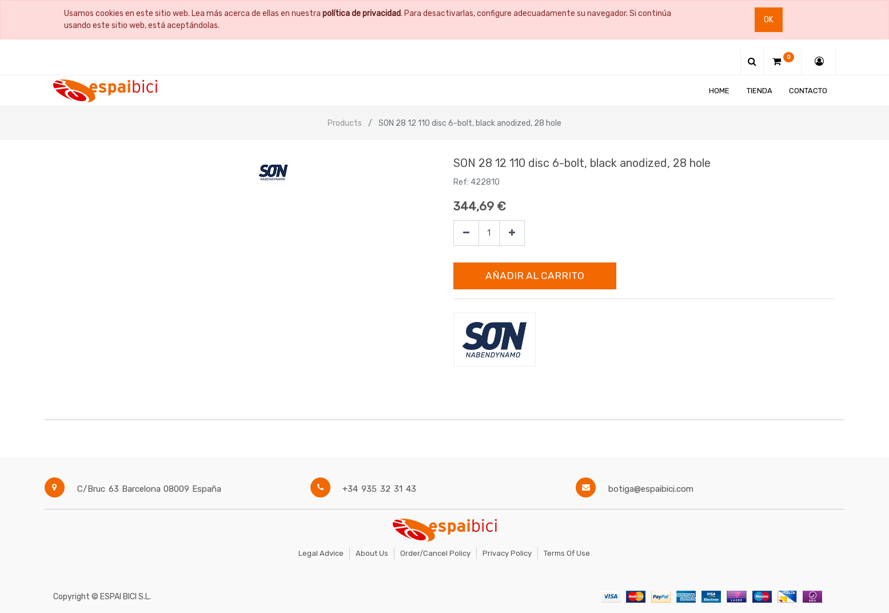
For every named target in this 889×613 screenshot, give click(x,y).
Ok (769, 20)
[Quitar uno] (466, 233)
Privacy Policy (507, 553)
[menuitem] (719, 91)
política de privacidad (361, 13)
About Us (372, 553)
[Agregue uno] (512, 233)
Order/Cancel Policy (435, 553)
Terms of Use (567, 553)
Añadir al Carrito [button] (534, 275)
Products (345, 123)
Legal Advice (321, 553)
